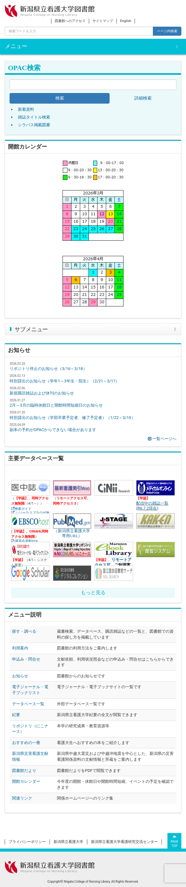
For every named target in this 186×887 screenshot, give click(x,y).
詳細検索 (143, 98)
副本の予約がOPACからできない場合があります (53, 429)
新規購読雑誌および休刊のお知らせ (42, 393)
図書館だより (24, 770)
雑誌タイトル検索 (34, 117)
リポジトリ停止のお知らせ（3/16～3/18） (48, 368)
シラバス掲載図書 (34, 125)
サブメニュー (31, 329)
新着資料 (26, 109)
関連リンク (22, 798)
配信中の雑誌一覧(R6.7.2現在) (152, 505)
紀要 (16, 714)
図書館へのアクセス (70, 21)
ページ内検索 (167, 31)
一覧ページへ (162, 438)
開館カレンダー (26, 781)
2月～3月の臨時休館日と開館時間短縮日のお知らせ (56, 405)
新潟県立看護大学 (68, 842)
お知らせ (20, 676)
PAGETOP (174, 840)
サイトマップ (103, 21)
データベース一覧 (28, 704)
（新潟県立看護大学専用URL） (72, 521)
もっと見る (93, 592)
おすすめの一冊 (26, 742)
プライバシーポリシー (27, 842)
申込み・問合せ (26, 659)
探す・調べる (24, 631)
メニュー (16, 46)
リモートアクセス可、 (113, 562)
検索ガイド (23, 508)
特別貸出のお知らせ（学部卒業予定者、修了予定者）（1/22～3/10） (72, 417)
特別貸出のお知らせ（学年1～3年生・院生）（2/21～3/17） (64, 381)
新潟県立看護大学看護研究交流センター (124, 842)
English (125, 21)
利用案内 (20, 648)
